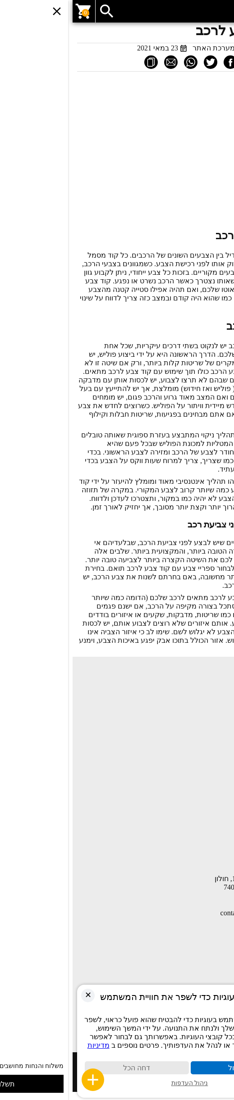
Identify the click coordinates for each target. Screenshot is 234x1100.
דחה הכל (64, 1068)
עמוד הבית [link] (214, 689)
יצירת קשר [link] (214, 730)
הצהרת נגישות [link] (208, 850)
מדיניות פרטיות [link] (208, 836)
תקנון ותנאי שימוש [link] (204, 823)
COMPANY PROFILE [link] (198, 796)
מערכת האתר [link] (141, 48)
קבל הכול (170, 1068)
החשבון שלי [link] (212, 769)
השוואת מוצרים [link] (207, 756)
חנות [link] (222, 703)
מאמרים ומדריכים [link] (204, 716)
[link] (117, 11)
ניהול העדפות (117, 1083)
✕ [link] (15, 995)
